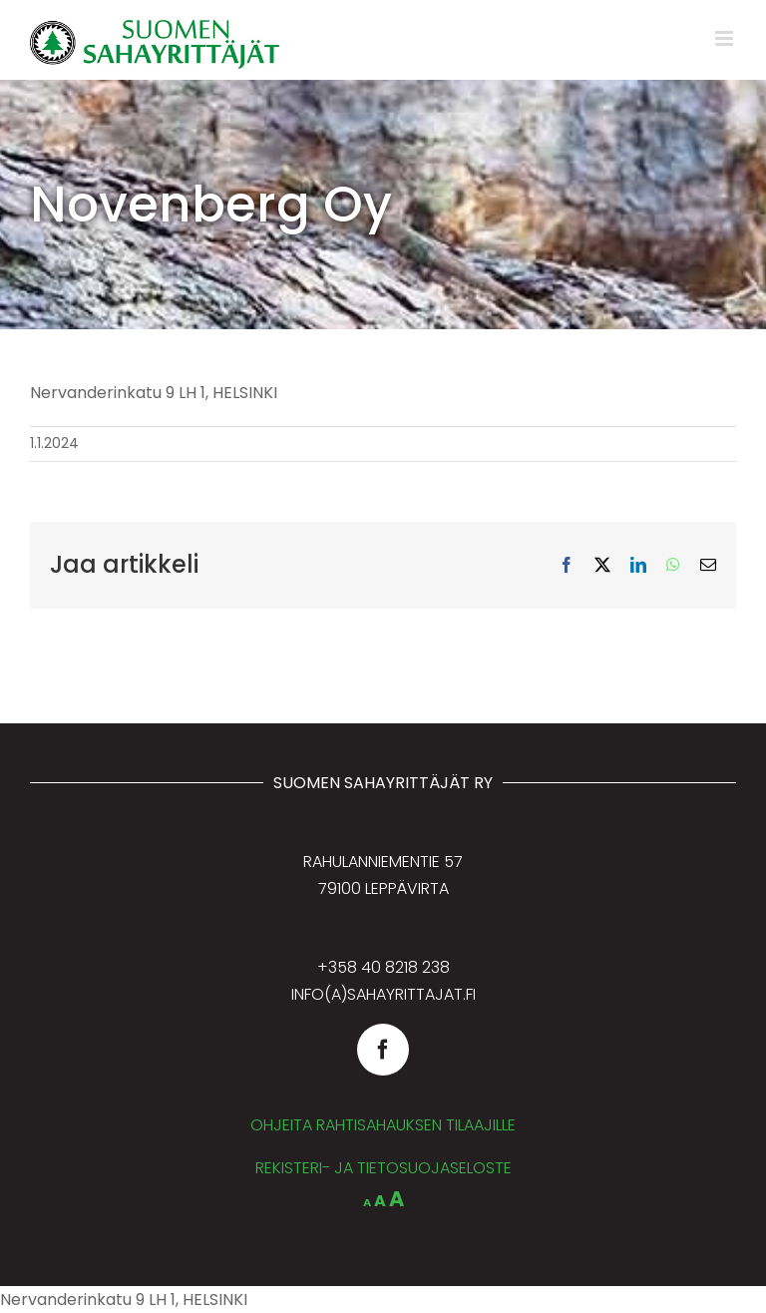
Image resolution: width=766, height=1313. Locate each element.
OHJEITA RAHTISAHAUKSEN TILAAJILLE (383, 1124)
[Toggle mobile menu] (725, 38)
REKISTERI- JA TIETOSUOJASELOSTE (383, 1167)
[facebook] (383, 1050)
